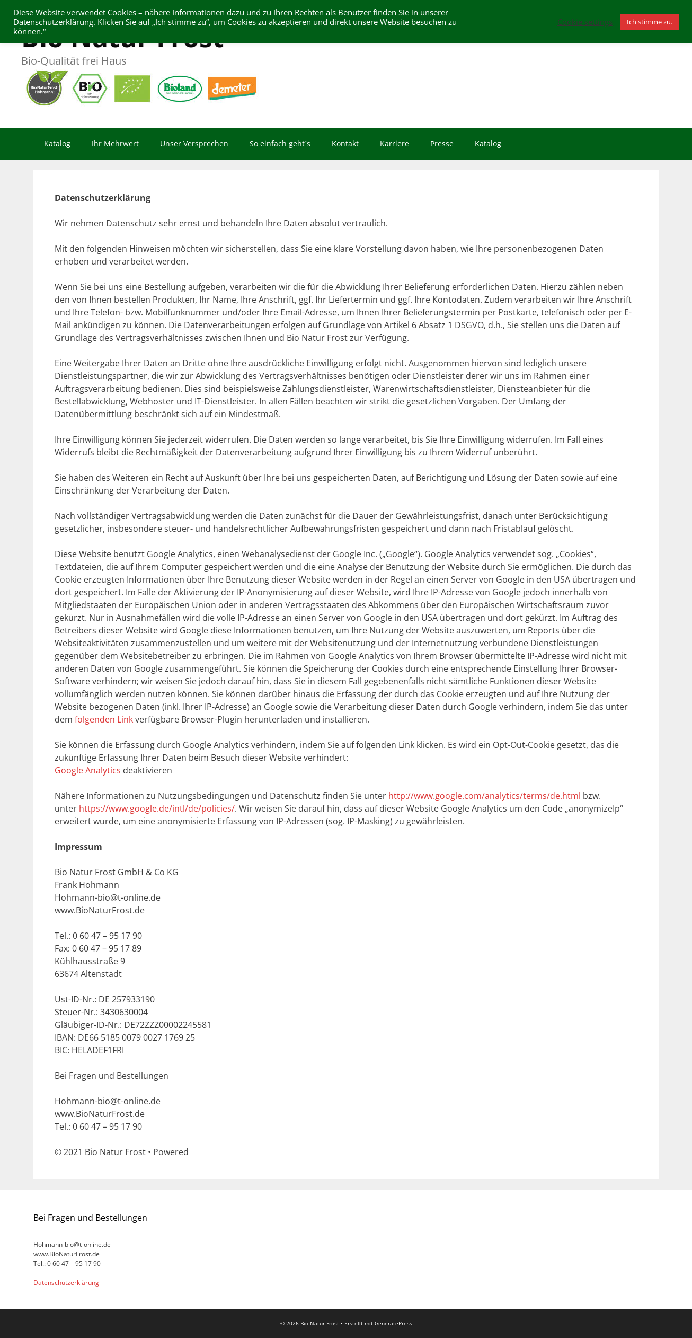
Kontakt (345, 143)
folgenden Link (104, 719)
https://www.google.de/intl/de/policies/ (157, 808)
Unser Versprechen (194, 143)
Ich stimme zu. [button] (649, 22)
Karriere (394, 143)
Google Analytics (88, 770)
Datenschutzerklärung (66, 1282)
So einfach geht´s (280, 143)
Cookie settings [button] (585, 22)
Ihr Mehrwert (115, 143)
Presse (442, 143)
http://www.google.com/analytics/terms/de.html (484, 796)
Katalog (57, 143)
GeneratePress (393, 1323)
